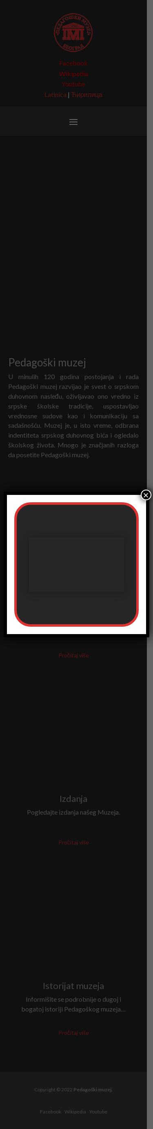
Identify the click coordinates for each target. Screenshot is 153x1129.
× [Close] (146, 495)
